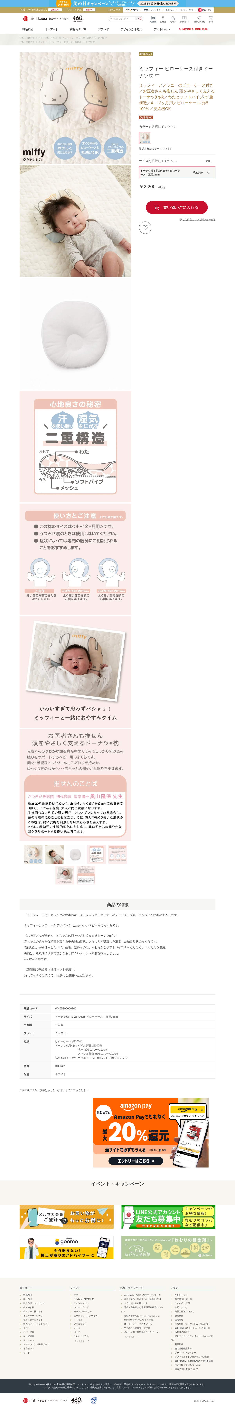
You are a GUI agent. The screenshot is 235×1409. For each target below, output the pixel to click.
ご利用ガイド (184, 18)
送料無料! (55, 10)
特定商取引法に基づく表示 (188, 1365)
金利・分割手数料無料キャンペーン (141, 1332)
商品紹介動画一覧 (183, 1299)
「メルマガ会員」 (80, 9)
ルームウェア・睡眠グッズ (36, 1344)
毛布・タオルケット (33, 1320)
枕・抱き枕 (28, 1307)
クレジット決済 (186, 10)
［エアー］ (51, 29)
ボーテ (77, 1332)
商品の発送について (184, 1311)
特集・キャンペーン (131, 1287)
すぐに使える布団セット (136, 1303)
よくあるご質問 (182, 1303)
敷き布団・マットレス (34, 1303)
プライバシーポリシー (185, 1352)
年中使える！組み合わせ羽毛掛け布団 (142, 1299)
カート (211, 18)
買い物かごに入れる (180, 207)
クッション (28, 1340)
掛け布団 (27, 1299)
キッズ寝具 (28, 1336)
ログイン (173, 18)
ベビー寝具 (28, 1332)
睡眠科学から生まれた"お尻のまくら (141, 1315)
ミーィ (77, 1328)
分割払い (170, 10)
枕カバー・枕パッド (33, 1311)
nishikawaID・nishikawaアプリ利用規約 (194, 1361)
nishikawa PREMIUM (84, 1299)
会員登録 (163, 18)
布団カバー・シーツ (33, 1315)
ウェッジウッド (81, 1307)
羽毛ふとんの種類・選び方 (137, 1328)
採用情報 (179, 1320)
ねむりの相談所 (182, 1332)
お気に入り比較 (199, 18)
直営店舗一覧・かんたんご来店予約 (192, 1324)
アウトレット (162, 29)
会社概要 (179, 1315)
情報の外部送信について (186, 1369)
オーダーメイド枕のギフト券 (138, 1324)
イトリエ (78, 1320)
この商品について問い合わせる (199, 219)
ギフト (26, 1352)
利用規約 (179, 1344)
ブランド (75, 1287)
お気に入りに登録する (145, 228)
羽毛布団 (27, 29)
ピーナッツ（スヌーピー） (87, 1315)
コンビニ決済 (154, 10)
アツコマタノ (80, 1324)
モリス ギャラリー (83, 1311)
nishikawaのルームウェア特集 (138, 1320)
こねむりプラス (81, 1336)
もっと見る (79, 1341)
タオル (26, 1328)
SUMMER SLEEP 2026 (193, 29)
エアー (77, 1295)
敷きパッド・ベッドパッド (36, 1324)
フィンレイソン (81, 1303)
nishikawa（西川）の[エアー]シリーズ (142, 1295)
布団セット (28, 1348)
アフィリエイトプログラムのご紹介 (192, 1357)
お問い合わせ (181, 1307)
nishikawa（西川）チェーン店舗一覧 (192, 1328)
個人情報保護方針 (183, 1348)
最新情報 (153, 18)
